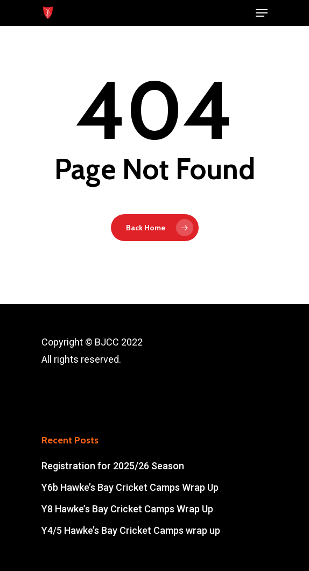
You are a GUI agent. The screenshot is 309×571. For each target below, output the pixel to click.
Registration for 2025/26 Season (112, 465)
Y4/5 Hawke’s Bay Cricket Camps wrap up (130, 530)
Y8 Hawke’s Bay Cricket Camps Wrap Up (127, 508)
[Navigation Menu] (262, 13)
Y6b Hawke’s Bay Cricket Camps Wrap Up (130, 487)
